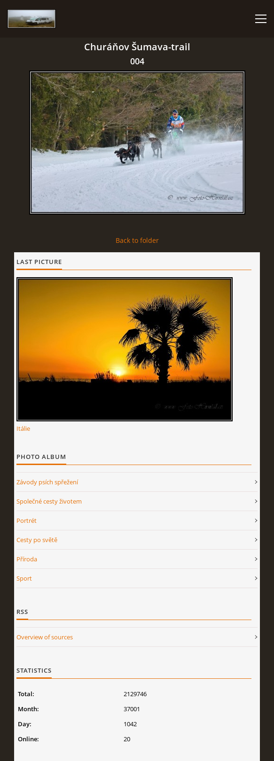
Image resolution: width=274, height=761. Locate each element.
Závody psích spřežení (47, 482)
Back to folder (137, 240)
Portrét (26, 520)
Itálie (23, 428)
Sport (24, 578)
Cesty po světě (36, 540)
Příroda (26, 559)
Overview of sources (44, 637)
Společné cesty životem (49, 501)
